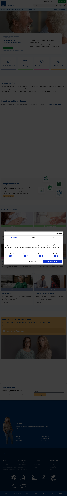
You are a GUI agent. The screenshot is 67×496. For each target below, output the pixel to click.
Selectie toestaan (33, 261)
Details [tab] (33, 237)
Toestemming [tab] (13, 237)
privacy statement (9, 248)
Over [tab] (53, 237)
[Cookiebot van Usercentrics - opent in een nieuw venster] (56, 233)
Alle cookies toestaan (53, 261)
